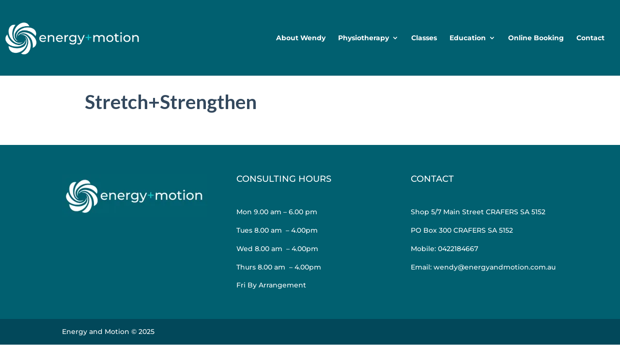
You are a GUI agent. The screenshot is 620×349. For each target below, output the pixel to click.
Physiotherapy (363, 38)
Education (468, 38)
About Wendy (301, 38)
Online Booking (536, 38)
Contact (590, 38)
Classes (424, 38)
